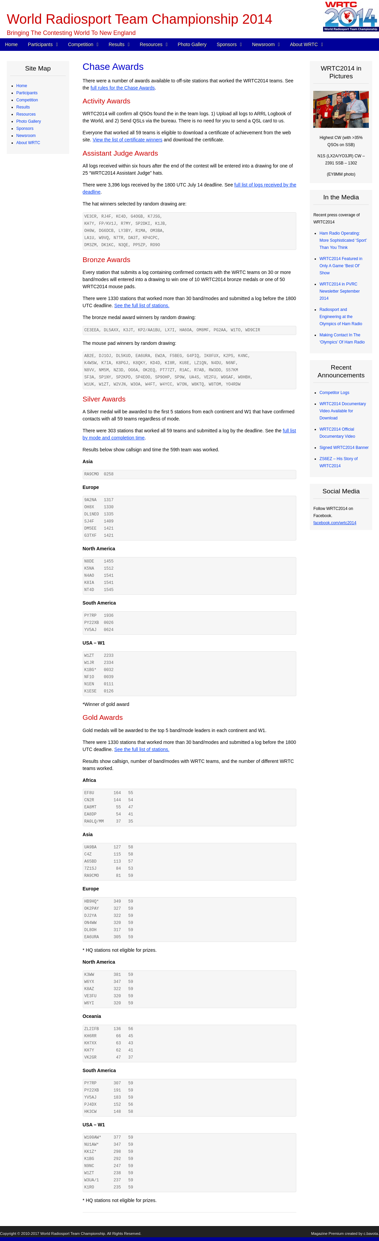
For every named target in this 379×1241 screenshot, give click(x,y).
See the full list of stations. (141, 305)
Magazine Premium (327, 1234)
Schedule (29, 171)
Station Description (38, 192)
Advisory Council (36, 370)
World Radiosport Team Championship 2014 (139, 19)
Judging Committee (38, 149)
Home (11, 44)
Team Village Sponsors (42, 384)
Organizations (33, 363)
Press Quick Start (37, 406)
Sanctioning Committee (42, 513)
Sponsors (227, 44)
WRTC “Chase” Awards (42, 221)
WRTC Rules (33, 178)
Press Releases (35, 413)
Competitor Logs (36, 278)
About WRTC (304, 44)
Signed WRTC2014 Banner (343, 447)
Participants (40, 44)
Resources (151, 44)
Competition (81, 44)
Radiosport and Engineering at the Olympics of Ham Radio (340, 316)
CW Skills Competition (41, 256)
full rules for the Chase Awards (123, 88)
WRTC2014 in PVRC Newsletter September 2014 (339, 291)
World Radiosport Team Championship (72, 1234)
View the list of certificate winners (127, 139)
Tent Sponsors (34, 392)
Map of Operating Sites (42, 199)
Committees (32, 506)
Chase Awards (34, 249)
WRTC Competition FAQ (43, 185)
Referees (29, 142)
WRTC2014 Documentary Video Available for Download (342, 410)
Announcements (36, 420)
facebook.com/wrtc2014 (334, 522)
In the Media (32, 427)
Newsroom (263, 44)
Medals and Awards (39, 235)
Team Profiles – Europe (42, 121)
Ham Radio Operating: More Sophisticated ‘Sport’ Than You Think (343, 240)
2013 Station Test (37, 328)
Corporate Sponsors (39, 356)
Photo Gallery (192, 44)
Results (116, 44)
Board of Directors (37, 498)
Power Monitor (34, 313)
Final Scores (32, 242)
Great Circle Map (36, 320)
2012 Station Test (37, 335)
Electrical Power (36, 306)
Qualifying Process (38, 157)
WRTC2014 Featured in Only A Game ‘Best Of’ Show (340, 265)
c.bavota (371, 1234)
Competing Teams (37, 100)
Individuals (31, 377)
